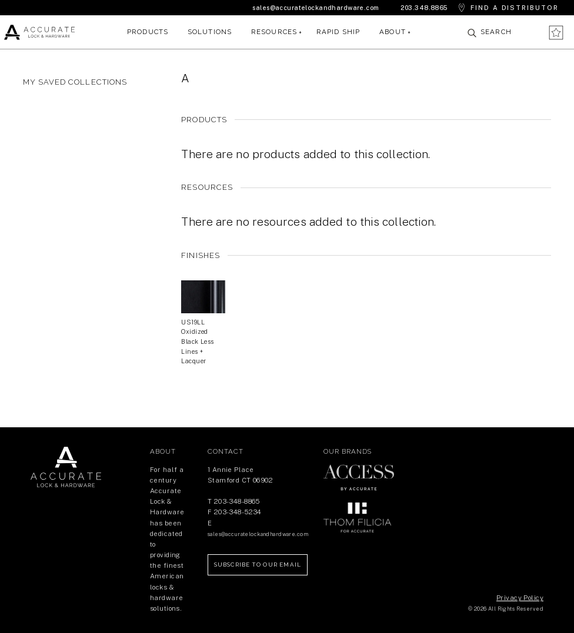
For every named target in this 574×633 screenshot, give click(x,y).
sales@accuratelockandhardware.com (315, 7)
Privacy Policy (519, 598)
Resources (274, 32)
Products (147, 32)
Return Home (66, 467)
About (392, 32)
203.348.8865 (424, 7)
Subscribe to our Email (258, 564)
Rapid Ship (338, 32)
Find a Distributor (514, 7)
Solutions (210, 32)
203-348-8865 (237, 501)
